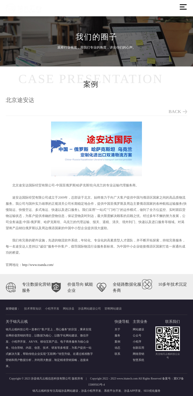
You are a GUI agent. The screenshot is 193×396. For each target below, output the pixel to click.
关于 (117, 329)
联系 (117, 353)
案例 (117, 341)
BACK (175, 111)
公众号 (137, 335)
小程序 (137, 341)
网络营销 (138, 353)
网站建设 (138, 329)
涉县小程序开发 (91, 390)
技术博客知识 (32, 308)
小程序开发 (52, 308)
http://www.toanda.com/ (38, 265)
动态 (117, 347)
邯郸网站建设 (113, 308)
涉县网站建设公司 (89, 308)
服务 (117, 335)
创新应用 (138, 347)
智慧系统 (138, 360)
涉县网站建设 (69, 390)
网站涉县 (68, 308)
